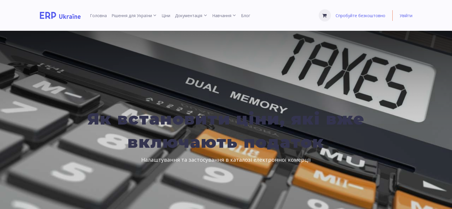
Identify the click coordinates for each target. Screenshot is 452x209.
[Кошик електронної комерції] (325, 15)
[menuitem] (98, 15)
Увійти (406, 15)
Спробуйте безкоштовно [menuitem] (360, 15)
